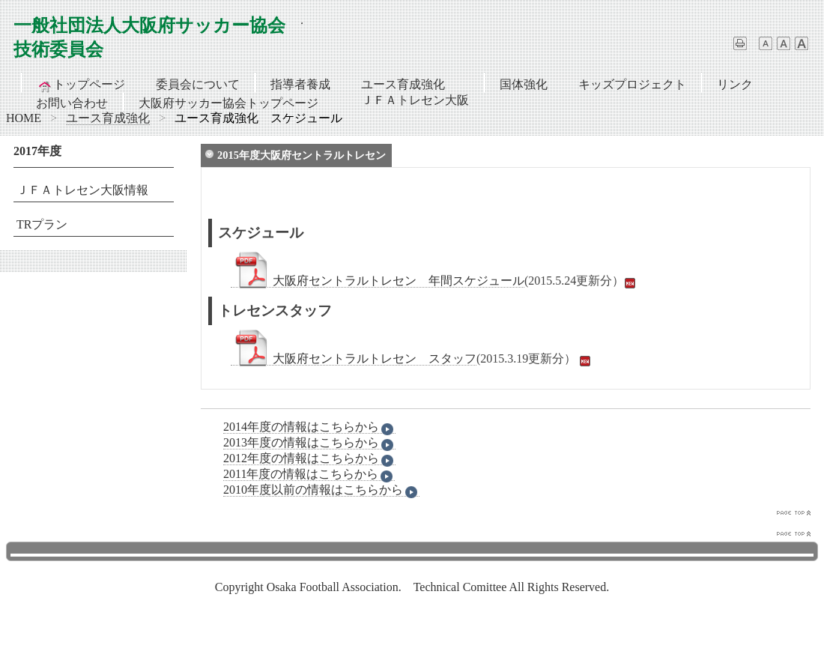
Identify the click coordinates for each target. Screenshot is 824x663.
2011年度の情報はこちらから (309, 474)
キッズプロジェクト (632, 84)
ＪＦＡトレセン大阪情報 (82, 190)
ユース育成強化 (108, 118)
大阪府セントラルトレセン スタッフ (353, 359)
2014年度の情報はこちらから (309, 427)
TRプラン (41, 224)
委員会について (198, 84)
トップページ (81, 85)
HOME (23, 118)
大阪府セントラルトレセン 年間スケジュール (377, 281)
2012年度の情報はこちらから (309, 458)
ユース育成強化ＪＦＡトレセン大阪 (415, 85)
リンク (735, 84)
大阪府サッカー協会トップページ (228, 103)
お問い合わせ (72, 103)
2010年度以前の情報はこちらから (321, 490)
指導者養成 (300, 84)
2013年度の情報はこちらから (309, 442)
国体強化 (524, 84)
